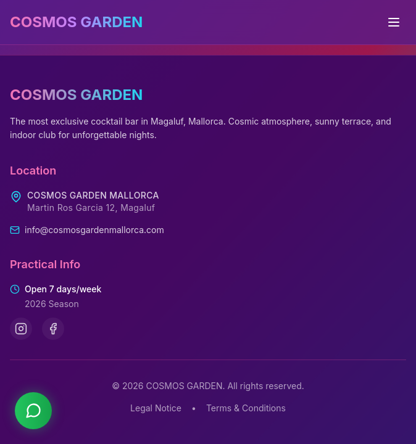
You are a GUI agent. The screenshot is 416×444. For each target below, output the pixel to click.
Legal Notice (155, 408)
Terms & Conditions (246, 408)
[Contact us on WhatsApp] (33, 410)
